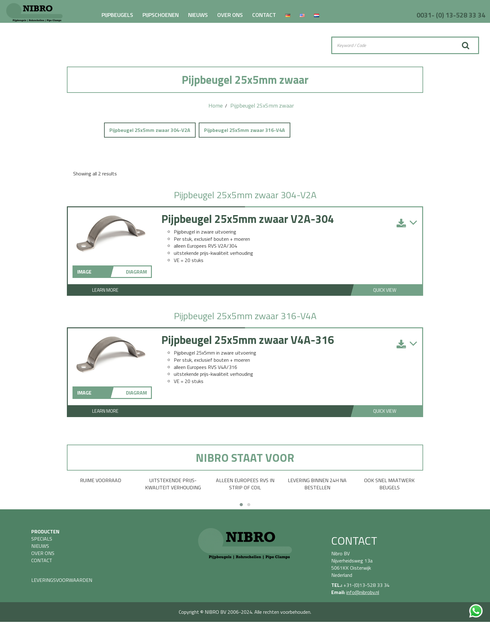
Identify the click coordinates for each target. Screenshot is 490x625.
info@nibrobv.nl (362, 592)
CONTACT (264, 15)
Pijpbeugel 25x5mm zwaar (262, 105)
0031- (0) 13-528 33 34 (451, 15)
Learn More (105, 290)
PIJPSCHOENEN (160, 15)
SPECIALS (41, 538)
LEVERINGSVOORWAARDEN (61, 580)
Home (215, 105)
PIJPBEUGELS (117, 15)
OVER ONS (230, 15)
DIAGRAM (136, 271)
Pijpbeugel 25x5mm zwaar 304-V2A (149, 130)
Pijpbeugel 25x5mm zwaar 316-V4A (244, 130)
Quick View (384, 290)
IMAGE (84, 271)
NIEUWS (198, 15)
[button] (241, 505)
